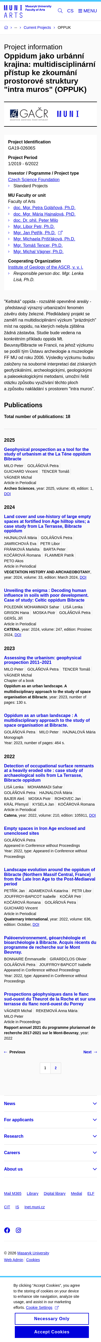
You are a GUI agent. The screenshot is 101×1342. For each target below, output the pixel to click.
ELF (91, 1193)
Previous (14, 1052)
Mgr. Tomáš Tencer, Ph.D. (38, 245)
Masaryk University (33, 1253)
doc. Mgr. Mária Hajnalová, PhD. (44, 214)
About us (13, 1169)
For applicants (18, 1119)
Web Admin (13, 1260)
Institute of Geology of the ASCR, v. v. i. (45, 267)
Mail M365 (13, 1193)
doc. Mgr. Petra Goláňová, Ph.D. (44, 207)
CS (70, 10)
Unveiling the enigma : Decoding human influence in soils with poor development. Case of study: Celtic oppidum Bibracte (46, 595)
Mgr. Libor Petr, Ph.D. (34, 226)
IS (17, 1207)
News (9, 1103)
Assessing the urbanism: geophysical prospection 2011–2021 (42, 660)
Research (13, 1136)
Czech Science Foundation (34, 179)
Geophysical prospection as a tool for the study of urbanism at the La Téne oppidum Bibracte (47, 454)
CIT (7, 1207)
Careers (12, 1152)
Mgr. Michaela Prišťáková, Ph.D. (44, 239)
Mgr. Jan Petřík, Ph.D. (37, 232)
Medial (76, 1193)
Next (90, 1052)
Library (33, 1193)
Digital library (54, 1193)
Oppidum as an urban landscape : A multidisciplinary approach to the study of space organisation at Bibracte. (47, 720)
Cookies (33, 1260)
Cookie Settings (42, 1316)
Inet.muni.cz (35, 1207)
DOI (7, 494)
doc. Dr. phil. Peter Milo (35, 220)
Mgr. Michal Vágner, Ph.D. (38, 251)
